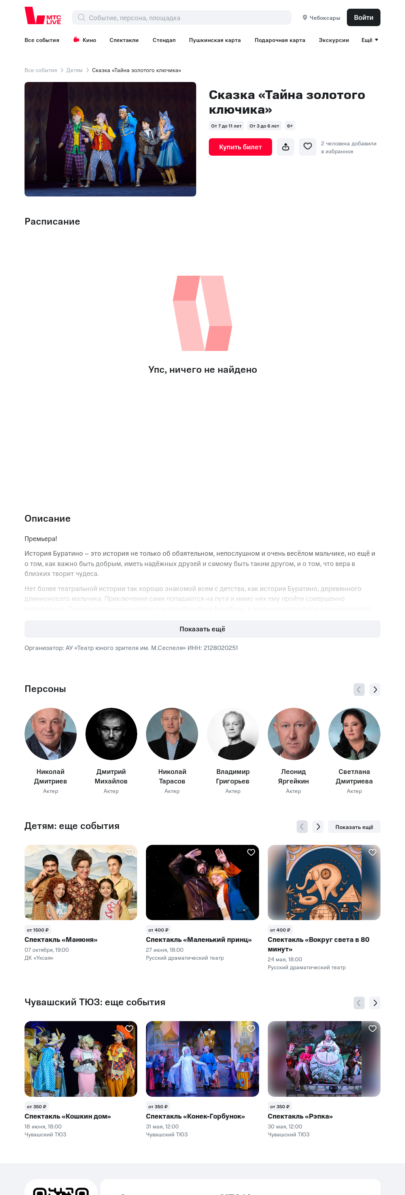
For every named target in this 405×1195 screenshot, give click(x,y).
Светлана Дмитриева (354, 775)
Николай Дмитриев (50, 775)
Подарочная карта (280, 40)
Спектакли (124, 40)
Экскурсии (334, 40)
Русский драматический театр (185, 957)
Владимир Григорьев (233, 775)
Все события (42, 40)
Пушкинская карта (215, 40)
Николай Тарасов (172, 775)
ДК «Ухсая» (39, 957)
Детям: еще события (72, 825)
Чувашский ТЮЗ (45, 1134)
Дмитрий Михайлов (111, 775)
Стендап (164, 40)
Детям (74, 70)
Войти (363, 17)
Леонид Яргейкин (293, 775)
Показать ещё (202, 628)
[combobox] (190, 17)
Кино (84, 40)
